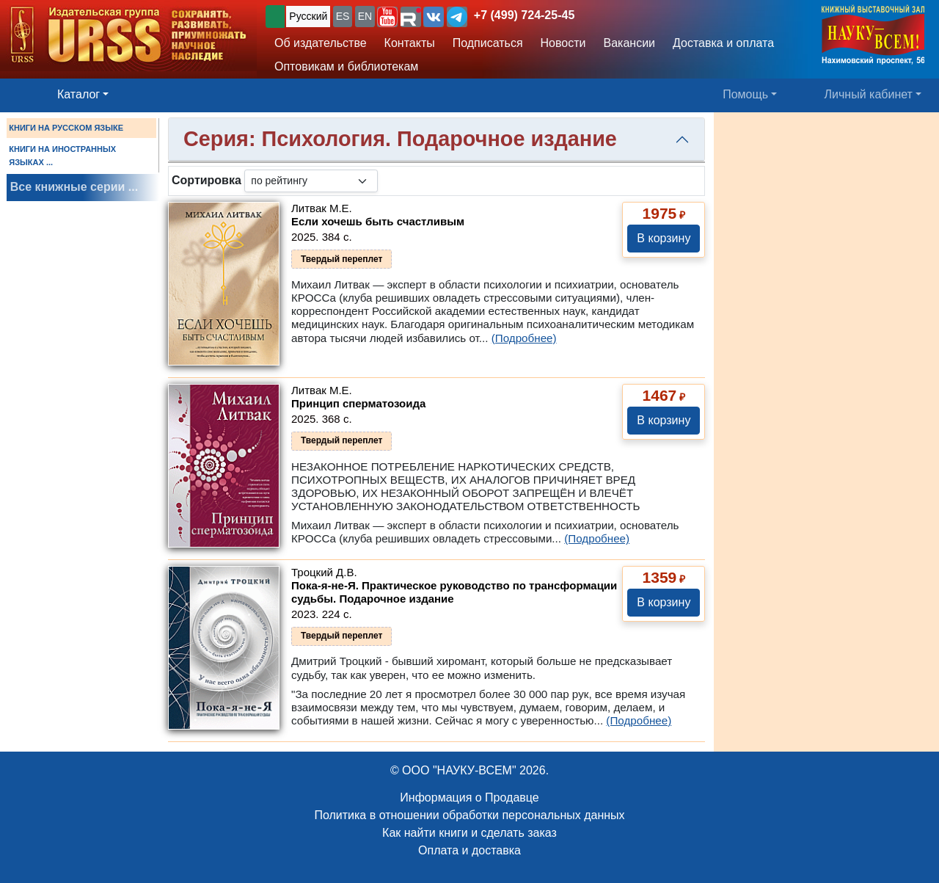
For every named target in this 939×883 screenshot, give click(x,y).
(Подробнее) (524, 338)
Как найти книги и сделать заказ (469, 832)
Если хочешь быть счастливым (377, 221)
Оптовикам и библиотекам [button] (346, 66)
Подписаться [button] (488, 43)
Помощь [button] (745, 94)
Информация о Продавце (469, 797)
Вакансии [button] (630, 43)
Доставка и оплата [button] (723, 43)
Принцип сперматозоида (358, 403)
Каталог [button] (78, 94)
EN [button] (365, 16)
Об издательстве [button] (320, 43)
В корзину (663, 238)
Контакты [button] (409, 43)
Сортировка (206, 180)
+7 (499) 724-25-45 (524, 15)
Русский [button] (308, 16)
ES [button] (343, 16)
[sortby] (311, 181)
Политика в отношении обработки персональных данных (469, 815)
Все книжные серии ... (74, 187)
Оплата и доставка (469, 850)
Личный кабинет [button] (869, 94)
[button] (387, 17)
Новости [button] (563, 43)
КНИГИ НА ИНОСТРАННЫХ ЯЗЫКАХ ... (62, 156)
